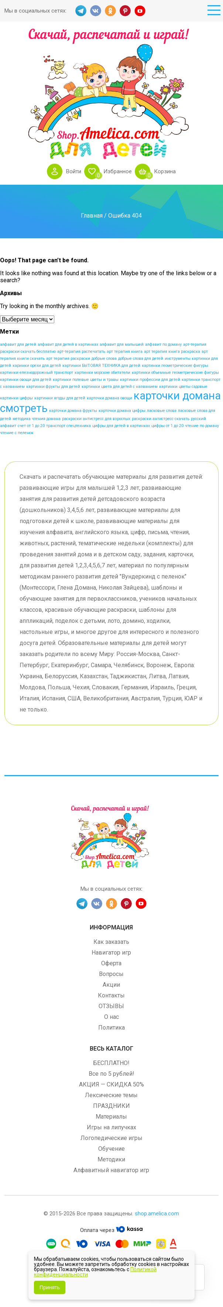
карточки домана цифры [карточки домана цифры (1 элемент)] (122, 410)
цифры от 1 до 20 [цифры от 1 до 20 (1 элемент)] (167, 425)
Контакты (111, 995)
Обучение (111, 1148)
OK (110, 10)
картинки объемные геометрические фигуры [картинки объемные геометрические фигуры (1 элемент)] (175, 372)
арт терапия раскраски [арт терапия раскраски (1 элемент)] (68, 358)
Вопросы (111, 973)
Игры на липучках (111, 1127)
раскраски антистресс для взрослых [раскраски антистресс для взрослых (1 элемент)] (96, 418)
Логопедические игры (111, 1138)
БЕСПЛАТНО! (111, 1063)
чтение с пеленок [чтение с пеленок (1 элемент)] (17, 432)
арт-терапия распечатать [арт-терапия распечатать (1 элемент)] (81, 351)
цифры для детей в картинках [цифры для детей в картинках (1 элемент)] (121, 425)
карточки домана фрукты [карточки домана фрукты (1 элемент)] (73, 410)
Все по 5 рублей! (111, 1073)
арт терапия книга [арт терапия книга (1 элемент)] (125, 351)
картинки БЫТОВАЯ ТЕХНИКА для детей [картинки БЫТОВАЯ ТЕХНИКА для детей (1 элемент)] (101, 365)
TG (80, 10)
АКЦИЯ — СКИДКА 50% (111, 1084)
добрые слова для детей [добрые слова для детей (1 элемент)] (140, 358)
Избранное (117, 171)
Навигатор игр (111, 952)
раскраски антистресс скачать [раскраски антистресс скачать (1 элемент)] (160, 418)
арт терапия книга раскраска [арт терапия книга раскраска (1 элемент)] (172, 351)
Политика (111, 1027)
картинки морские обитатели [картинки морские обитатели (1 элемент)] (102, 372)
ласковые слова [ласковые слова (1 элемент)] (161, 410)
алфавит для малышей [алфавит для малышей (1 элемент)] (122, 344)
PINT (125, 10)
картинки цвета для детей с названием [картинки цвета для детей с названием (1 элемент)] (120, 386)
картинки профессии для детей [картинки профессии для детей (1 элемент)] (150, 379)
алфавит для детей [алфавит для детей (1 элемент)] (18, 344)
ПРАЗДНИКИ (111, 1105)
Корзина (165, 171)
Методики (111, 1159)
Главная (92, 215)
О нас (111, 1016)
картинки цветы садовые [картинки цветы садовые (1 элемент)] (183, 386)
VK (95, 10)
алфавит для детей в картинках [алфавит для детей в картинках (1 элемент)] (68, 344)
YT (139, 10)
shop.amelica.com (157, 1213)
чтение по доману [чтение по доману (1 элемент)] (202, 425)
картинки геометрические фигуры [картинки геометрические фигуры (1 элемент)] (175, 365)
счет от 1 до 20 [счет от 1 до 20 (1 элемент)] (31, 425)
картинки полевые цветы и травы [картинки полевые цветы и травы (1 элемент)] (86, 379)
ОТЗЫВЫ (111, 1006)
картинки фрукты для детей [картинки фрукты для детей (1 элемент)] (53, 386)
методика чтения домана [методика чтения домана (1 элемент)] (37, 418)
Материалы (111, 1116)
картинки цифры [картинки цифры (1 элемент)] (16, 398)
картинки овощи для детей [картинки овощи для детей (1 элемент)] (25, 379)
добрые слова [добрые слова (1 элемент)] (104, 358)
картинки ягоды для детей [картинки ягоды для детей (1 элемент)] (59, 398)
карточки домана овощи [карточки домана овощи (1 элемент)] (109, 398)
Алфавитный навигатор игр (111, 1170)
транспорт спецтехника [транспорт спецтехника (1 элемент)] (68, 425)
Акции (111, 984)
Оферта (111, 963)
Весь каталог (111, 1048)
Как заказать (111, 941)
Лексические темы (111, 1095)
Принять (50, 1287)
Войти (73, 171)
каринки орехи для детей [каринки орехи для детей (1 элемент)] (37, 365)
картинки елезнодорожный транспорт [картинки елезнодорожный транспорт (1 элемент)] (36, 372)
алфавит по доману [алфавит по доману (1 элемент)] (163, 344)
